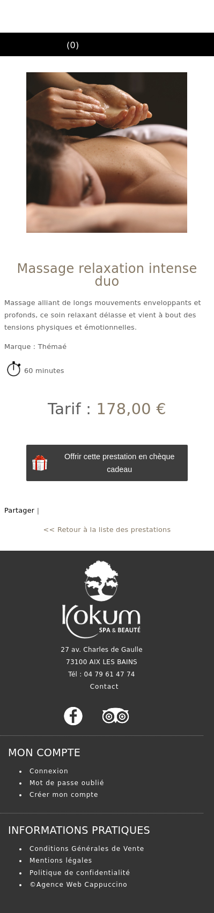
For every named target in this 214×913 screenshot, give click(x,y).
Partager (19, 510)
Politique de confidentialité (79, 873)
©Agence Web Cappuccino (78, 884)
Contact (104, 686)
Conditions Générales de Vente (86, 849)
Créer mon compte (63, 794)
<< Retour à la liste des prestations (107, 530)
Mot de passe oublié (66, 783)
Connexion (49, 771)
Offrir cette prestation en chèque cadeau (119, 463)
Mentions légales (60, 860)
